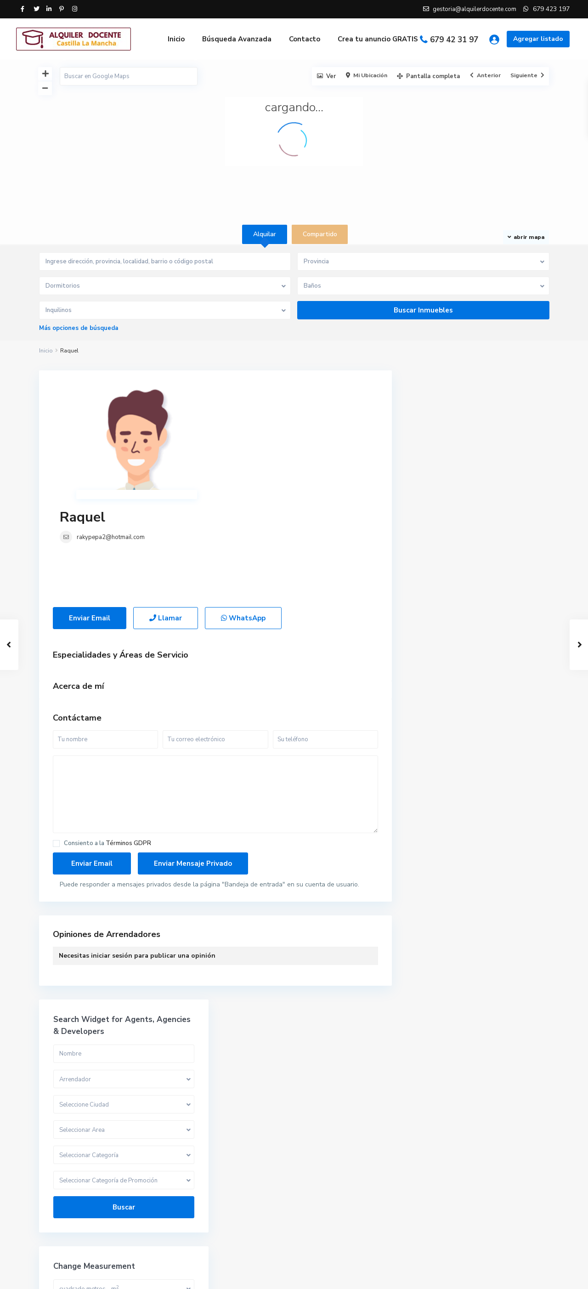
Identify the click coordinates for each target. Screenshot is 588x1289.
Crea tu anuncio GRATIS (378, 39)
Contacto (304, 39)
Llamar (165, 526)
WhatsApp (243, 526)
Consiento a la (107, 751)
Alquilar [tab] (264, 234)
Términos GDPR (128, 751)
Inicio (176, 39)
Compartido (437, 1077)
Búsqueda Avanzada (236, 39)
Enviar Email (89, 526)
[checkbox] (56, 751)
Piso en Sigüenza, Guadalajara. (499, 1217)
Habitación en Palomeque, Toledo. (494, 1167)
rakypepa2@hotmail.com (273, 413)
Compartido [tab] (320, 234)
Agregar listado (538, 38)
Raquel (245, 393)
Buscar (477, 578)
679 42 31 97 (454, 39)
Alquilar (431, 1056)
